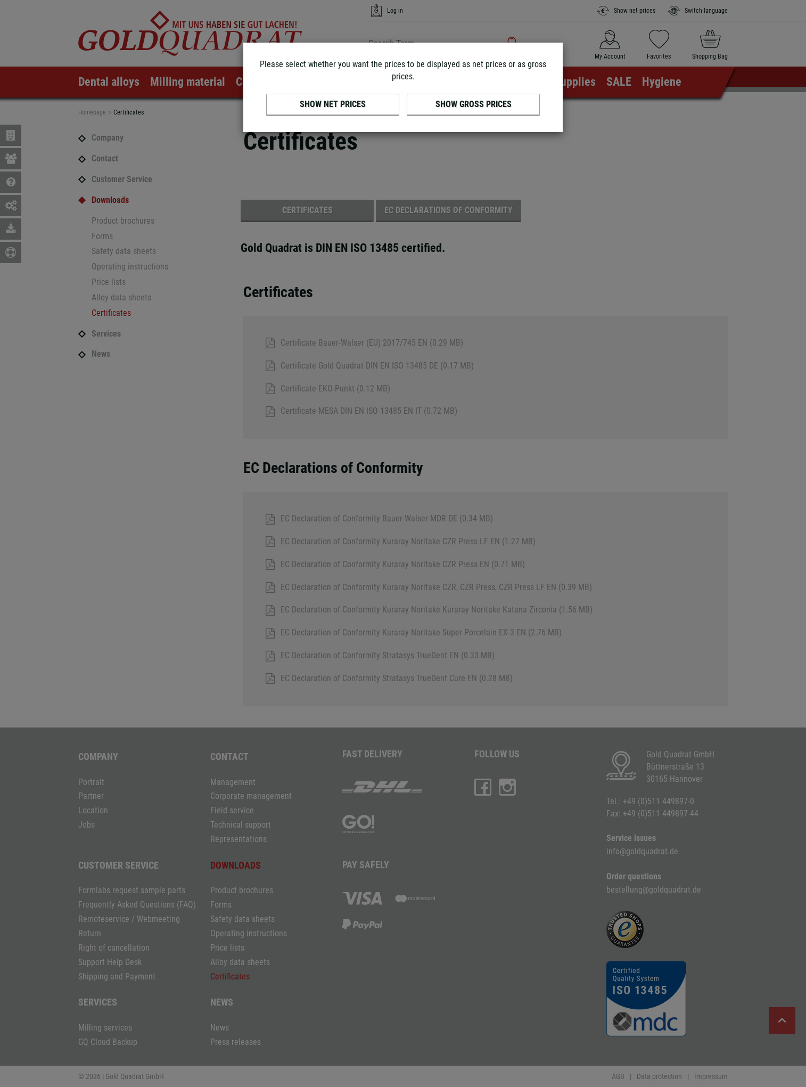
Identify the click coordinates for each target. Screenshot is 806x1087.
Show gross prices (473, 104)
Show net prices (333, 104)
